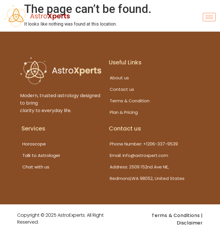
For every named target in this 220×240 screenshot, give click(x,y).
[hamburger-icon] (209, 17)
